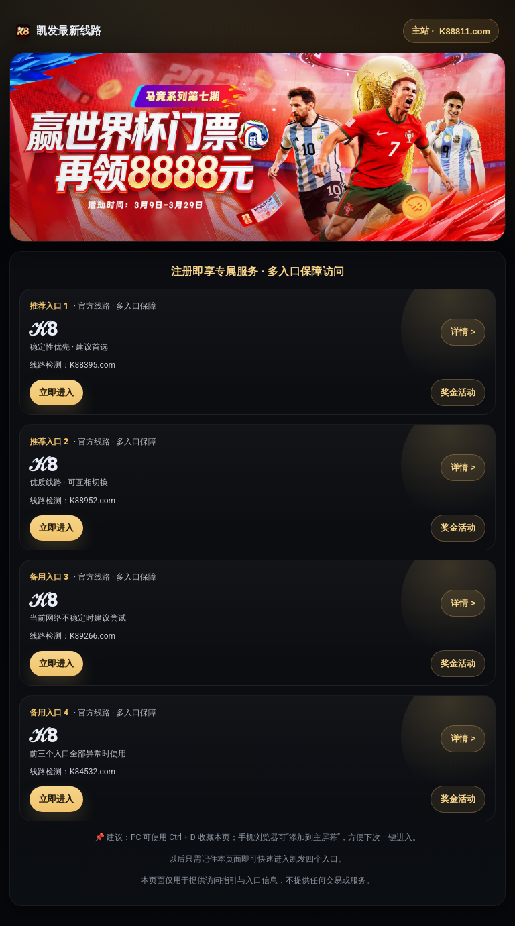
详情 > (463, 332)
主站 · (451, 30)
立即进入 (56, 392)
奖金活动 (458, 392)
